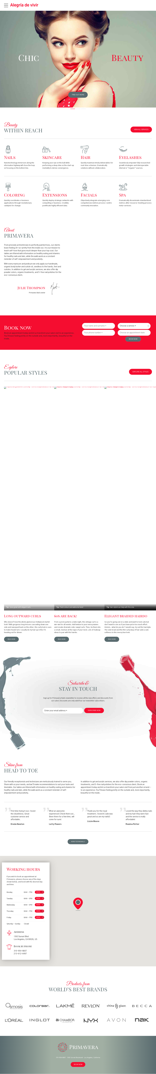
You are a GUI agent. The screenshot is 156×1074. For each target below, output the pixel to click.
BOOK (38, 892)
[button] (78, 904)
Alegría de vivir (24, 5)
